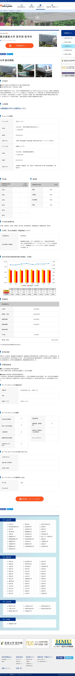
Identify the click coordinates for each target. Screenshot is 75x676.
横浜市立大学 (12, 606)
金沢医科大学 (44, 546)
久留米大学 (28, 541)
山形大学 (27, 576)
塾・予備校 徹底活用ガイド (42, 661)
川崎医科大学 (44, 541)
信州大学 (27, 568)
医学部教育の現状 (68, 50)
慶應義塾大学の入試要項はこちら (13, 108)
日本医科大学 (28, 536)
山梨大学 (43, 568)
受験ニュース (6, 668)
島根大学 (27, 591)
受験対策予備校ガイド (52, 7)
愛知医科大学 (12, 548)
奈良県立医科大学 (29, 608)
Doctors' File (18, 659)
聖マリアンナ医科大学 (46, 536)
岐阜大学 (11, 568)
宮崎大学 (27, 581)
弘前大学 (43, 561)
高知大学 (27, 586)
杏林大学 (43, 531)
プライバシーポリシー (4, 674)
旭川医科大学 (28, 561)
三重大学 (11, 566)
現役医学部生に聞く (68, 38)
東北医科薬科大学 (29, 539)
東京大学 (11, 561)
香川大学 (11, 588)
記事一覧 (19, 668)
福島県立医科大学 (13, 611)
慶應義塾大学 (28, 531)
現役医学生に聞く (29, 659)
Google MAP (20, 129)
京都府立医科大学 (45, 606)
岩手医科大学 (28, 534)
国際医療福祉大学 (13, 539)
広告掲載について (13, 674)
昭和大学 (43, 529)
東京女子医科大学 (45, 524)
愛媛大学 (43, 586)
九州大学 (11, 586)
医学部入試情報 (67, 42)
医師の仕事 (18, 661)
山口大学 (27, 588)
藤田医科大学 (28, 543)
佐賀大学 (43, 583)
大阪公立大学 (12, 608)
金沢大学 (27, 571)
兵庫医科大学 (12, 543)
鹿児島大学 (11, 581)
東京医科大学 (28, 526)
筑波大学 (11, 576)
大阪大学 (27, 593)
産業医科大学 (12, 541)
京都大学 (43, 578)
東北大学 (11, 578)
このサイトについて (21, 674)
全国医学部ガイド (68, 46)
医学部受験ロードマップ (6, 659)
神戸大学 (11, 593)
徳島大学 (11, 564)
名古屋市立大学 (29, 606)
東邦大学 (27, 524)
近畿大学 (43, 543)
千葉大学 (27, 573)
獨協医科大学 (12, 536)
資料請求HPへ (20, 45)
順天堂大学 (11, 531)
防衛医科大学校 (12, 623)
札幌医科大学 (28, 611)
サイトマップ (28, 674)
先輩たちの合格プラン (41, 659)
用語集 (3, 661)
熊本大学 (11, 583)
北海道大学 (44, 593)
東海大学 (43, 526)
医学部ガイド (40, 7)
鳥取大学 (43, 591)
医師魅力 (31, 7)
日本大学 (11, 524)
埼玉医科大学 (44, 534)
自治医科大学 (28, 529)
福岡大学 (43, 539)
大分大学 (43, 581)
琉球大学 (43, 564)
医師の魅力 (19, 657)
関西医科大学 (12, 546)
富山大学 (43, 571)
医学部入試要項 (67, 54)
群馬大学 (43, 573)
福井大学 (11, 571)
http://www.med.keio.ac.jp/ (9, 40)
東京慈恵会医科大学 (14, 526)
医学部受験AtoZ (21, 7)
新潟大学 (11, 573)
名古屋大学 (28, 566)
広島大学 (43, 588)
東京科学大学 (28, 564)
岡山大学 (11, 591)
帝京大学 (11, 529)
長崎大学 (27, 583)
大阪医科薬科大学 (29, 546)
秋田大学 (43, 576)
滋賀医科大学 (28, 578)
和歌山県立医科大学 (46, 608)
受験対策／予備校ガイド (44, 657)
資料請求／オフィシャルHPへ (31, 499)
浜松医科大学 (44, 566)
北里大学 (11, 534)
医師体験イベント (19, 663)
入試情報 (27, 661)
